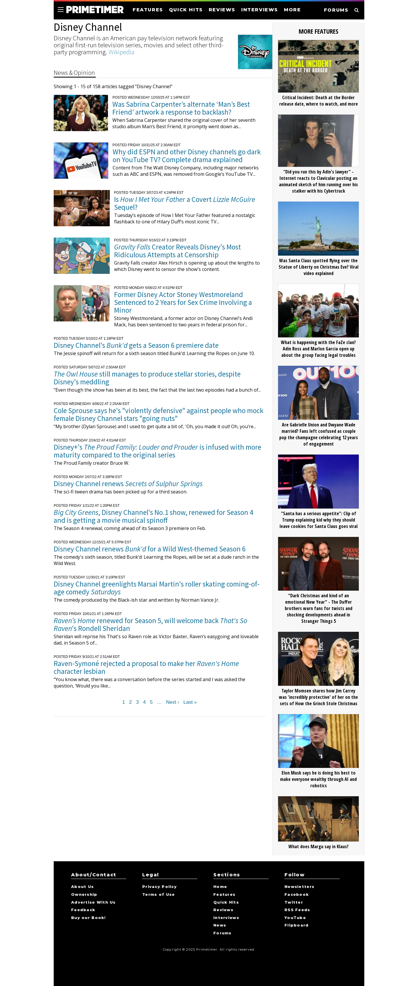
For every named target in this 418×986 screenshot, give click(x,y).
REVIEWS (222, 9)
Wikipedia (121, 52)
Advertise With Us (93, 902)
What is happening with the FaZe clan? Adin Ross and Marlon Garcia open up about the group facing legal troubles (318, 348)
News (219, 925)
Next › (172, 702)
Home (220, 887)
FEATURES (148, 9)
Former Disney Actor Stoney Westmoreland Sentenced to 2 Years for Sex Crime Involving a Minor (183, 302)
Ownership (84, 894)
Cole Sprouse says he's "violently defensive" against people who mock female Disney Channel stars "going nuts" (158, 414)
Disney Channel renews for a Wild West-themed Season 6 (150, 548)
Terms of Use (158, 894)
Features (224, 894)
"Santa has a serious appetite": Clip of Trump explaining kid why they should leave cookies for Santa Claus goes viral (319, 519)
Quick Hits (226, 902)
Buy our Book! (88, 918)
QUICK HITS (186, 9)
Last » (190, 702)
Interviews (226, 918)
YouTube (295, 918)
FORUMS (336, 10)
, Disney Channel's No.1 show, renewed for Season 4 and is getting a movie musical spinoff (153, 516)
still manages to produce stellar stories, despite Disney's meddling (147, 377)
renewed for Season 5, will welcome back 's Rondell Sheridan (150, 624)
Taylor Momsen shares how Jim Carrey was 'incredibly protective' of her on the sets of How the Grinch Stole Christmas (318, 697)
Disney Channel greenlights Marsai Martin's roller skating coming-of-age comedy (157, 587)
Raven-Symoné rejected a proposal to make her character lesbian (146, 667)
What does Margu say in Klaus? (319, 846)
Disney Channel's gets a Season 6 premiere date (136, 345)
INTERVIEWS (259, 9)
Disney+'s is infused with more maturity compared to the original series (157, 450)
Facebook (296, 894)
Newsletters (299, 887)
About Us (82, 887)
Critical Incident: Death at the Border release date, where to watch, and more (318, 100)
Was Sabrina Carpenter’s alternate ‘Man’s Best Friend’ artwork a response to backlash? (181, 108)
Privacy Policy (159, 887)
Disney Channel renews (128, 483)
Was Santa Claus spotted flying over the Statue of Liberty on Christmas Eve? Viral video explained (318, 266)
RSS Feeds (297, 910)
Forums (222, 933)
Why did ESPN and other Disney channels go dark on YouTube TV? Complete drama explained (187, 155)
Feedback (83, 910)
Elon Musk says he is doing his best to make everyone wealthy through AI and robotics (318, 779)
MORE (292, 9)
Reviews (223, 910)
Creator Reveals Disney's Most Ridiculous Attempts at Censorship (177, 250)
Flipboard (296, 925)
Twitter (293, 902)
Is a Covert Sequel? (184, 203)
